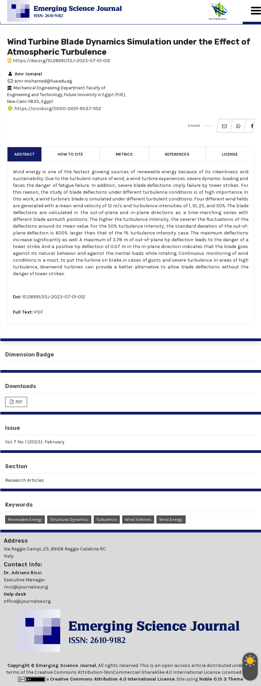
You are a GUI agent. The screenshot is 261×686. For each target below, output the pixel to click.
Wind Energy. (171, 519)
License (230, 154)
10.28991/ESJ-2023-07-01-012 (53, 297)
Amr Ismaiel (24, 74)
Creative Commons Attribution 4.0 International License (112, 679)
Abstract (24, 154)
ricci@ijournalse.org (26, 587)
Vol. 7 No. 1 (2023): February (34, 442)
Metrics (124, 154)
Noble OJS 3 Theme (220, 679)
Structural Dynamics (69, 519)
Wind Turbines (138, 519)
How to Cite (70, 154)
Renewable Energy (25, 519)
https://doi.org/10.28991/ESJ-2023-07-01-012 (58, 61)
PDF (38, 312)
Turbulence (106, 519)
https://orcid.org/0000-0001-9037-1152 (54, 108)
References (177, 154)
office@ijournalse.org (27, 601)
